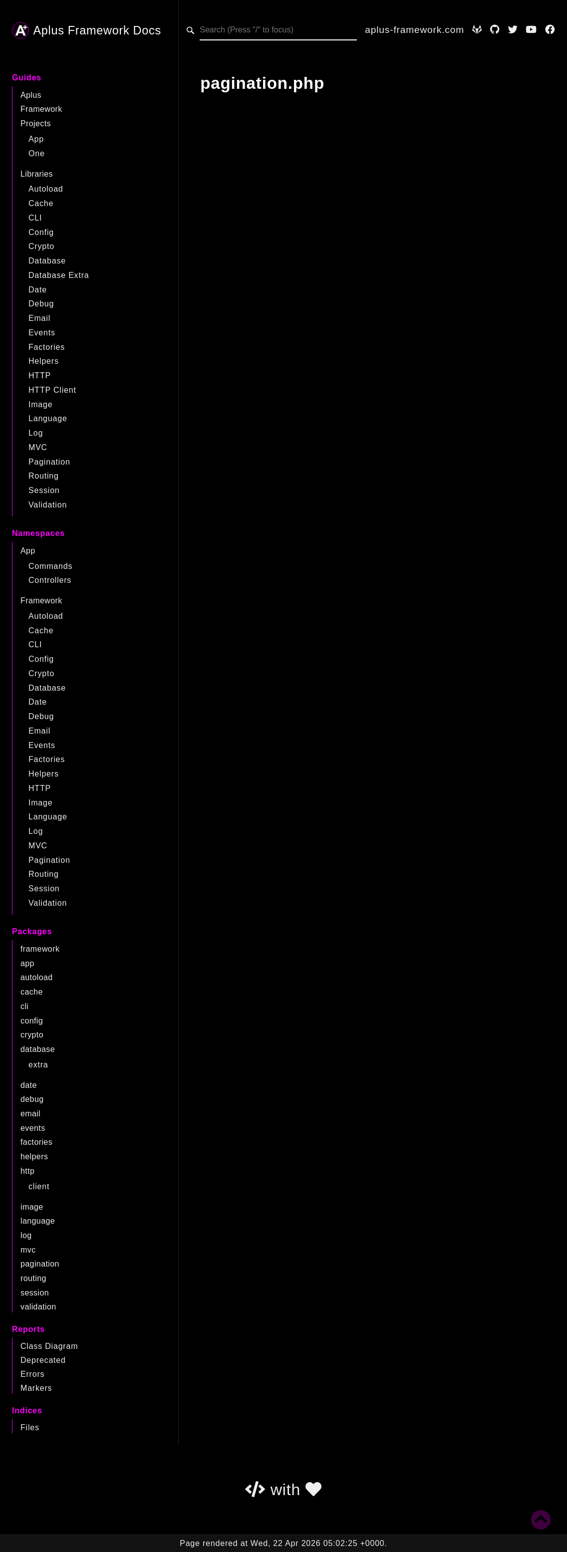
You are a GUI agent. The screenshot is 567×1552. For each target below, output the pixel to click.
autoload (36, 977)
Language (47, 418)
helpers (34, 1156)
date (28, 1085)
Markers (36, 1388)
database (37, 1049)
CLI (35, 218)
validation (38, 1306)
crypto (31, 1035)
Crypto (41, 246)
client (38, 1186)
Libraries (36, 174)
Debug (41, 303)
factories (36, 1142)
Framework (41, 109)
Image (40, 404)
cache (31, 992)
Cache (40, 203)
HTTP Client (52, 390)
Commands (50, 566)
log (26, 1235)
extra (38, 1064)
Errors (32, 1374)
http (27, 1171)
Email (39, 318)
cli (24, 1006)
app (27, 963)
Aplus (30, 95)
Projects (35, 123)
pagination (39, 1264)
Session (44, 490)
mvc (28, 1250)
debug (32, 1099)
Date (37, 289)
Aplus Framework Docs (86, 30)
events (32, 1128)
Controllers (49, 580)
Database (47, 261)
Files (29, 1427)
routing (33, 1278)
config (31, 1021)
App (36, 139)
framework (39, 949)
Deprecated (43, 1360)
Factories (46, 347)
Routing (43, 476)
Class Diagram (49, 1346)
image (31, 1207)
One (36, 153)
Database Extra (58, 275)
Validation (47, 505)
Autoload (45, 189)
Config (41, 232)
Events (41, 332)
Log (35, 433)
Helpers (43, 361)
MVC (37, 447)
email (30, 1113)
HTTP (39, 375)
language (37, 1221)
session (34, 1293)
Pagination (49, 462)
